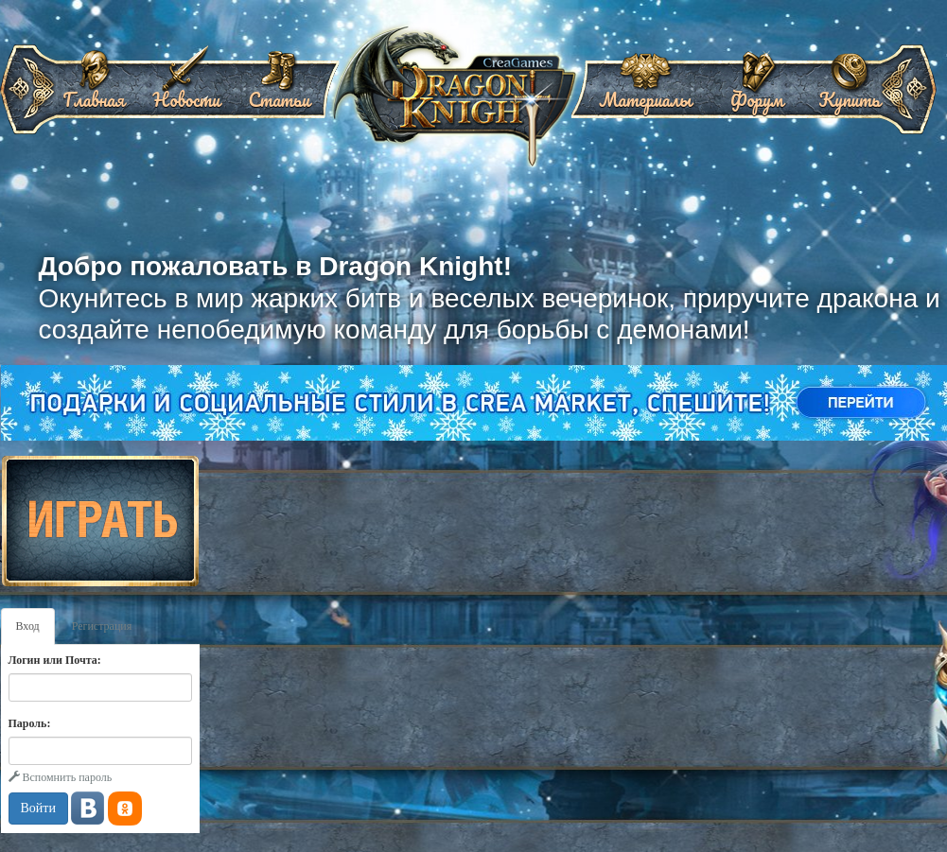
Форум (756, 92)
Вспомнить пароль (61, 777)
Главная (94, 92)
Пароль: (30, 723)
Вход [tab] (28, 626)
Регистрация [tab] (102, 626)
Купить (849, 92)
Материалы (645, 92)
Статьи (278, 92)
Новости (185, 92)
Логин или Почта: (55, 660)
